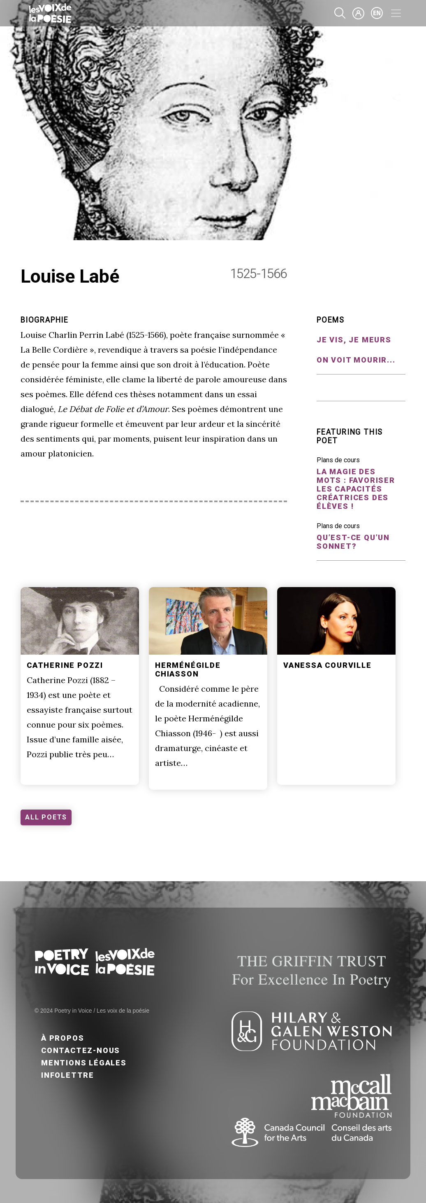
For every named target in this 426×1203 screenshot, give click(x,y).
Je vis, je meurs (354, 339)
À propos (62, 1038)
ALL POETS (46, 817)
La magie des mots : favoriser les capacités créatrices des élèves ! (356, 488)
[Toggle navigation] (396, 13)
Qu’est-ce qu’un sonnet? (353, 541)
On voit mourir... (356, 360)
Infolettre (67, 1075)
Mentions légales (84, 1062)
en (377, 13)
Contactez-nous (80, 1050)
